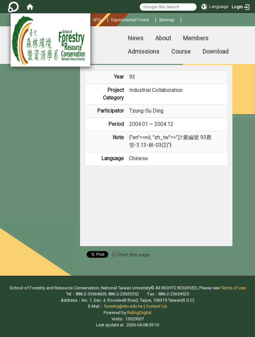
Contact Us (156, 306)
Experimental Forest (130, 19)
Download (215, 51)
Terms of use (233, 287)
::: (1, 35)
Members (196, 38)
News (135, 38)
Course (181, 51)
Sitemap (167, 19)
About (163, 38)
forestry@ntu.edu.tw (123, 306)
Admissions (143, 51)
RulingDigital (139, 312)
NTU (97, 19)
